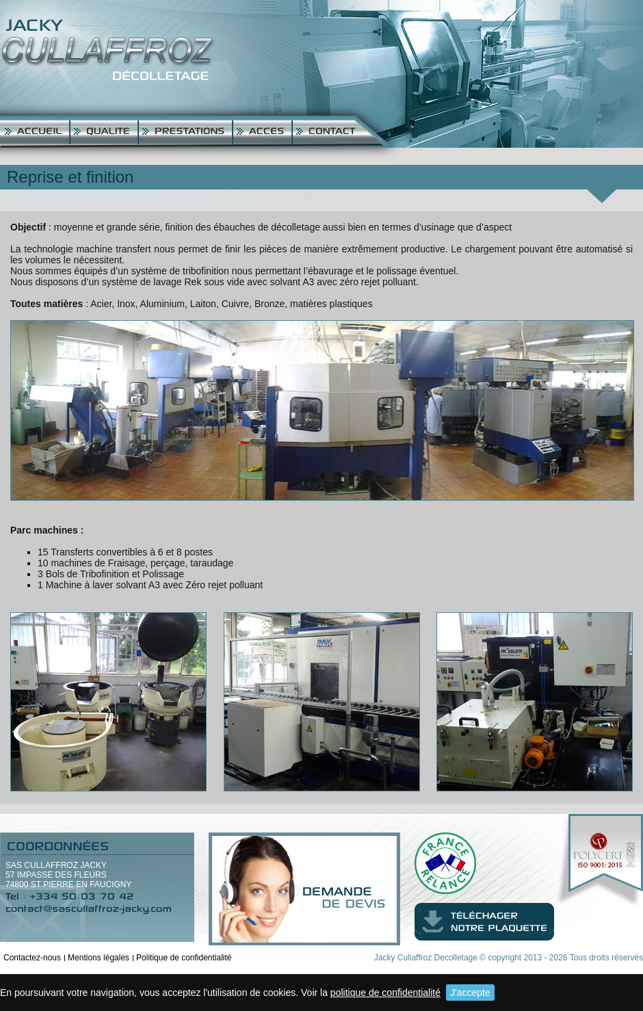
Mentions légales (98, 957)
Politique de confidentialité (183, 957)
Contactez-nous (32, 957)
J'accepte (470, 992)
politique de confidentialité (385, 992)
